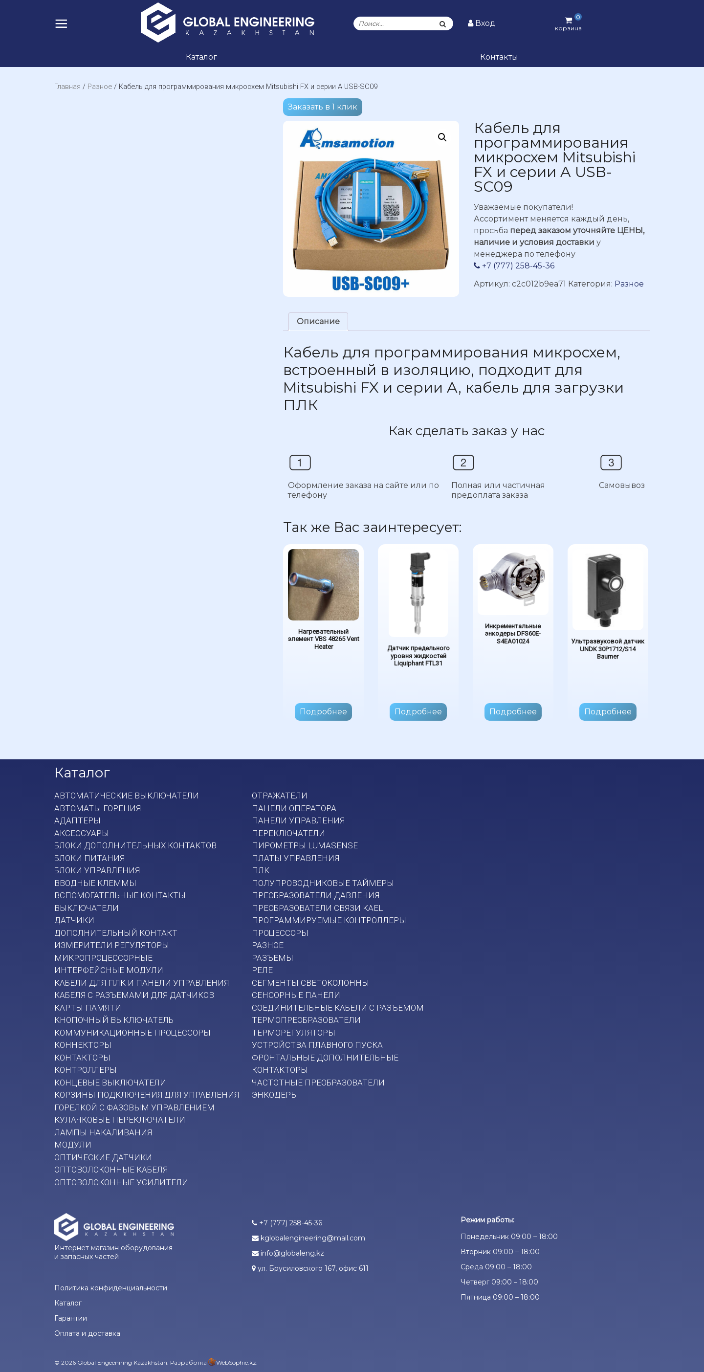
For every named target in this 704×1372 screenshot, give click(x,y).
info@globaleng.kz (288, 1253)
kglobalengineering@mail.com (308, 1238)
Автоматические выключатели (126, 795)
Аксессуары (81, 833)
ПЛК (260, 870)
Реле (262, 970)
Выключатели (86, 908)
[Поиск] (443, 23)
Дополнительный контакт (115, 933)
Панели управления (298, 820)
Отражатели (280, 795)
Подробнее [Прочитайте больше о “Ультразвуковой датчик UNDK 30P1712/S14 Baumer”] (608, 711)
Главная (67, 86)
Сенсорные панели (296, 995)
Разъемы (272, 958)
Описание (318, 321)
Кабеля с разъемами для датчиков (134, 995)
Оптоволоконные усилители (121, 1182)
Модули (72, 1145)
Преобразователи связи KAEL (317, 908)
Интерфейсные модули (108, 970)
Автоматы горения (97, 808)
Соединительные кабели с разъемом (338, 1008)
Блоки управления (97, 870)
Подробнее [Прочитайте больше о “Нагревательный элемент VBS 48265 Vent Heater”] (323, 711)
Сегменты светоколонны (310, 983)
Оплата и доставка (87, 1333)
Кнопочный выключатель (114, 1020)
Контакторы (82, 1057)
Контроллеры (85, 1070)
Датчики (74, 920)
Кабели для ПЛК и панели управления (141, 983)
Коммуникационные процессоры (132, 1033)
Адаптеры (77, 820)
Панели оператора (294, 808)
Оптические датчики (103, 1157)
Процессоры (280, 933)
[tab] (318, 321)
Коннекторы (82, 1045)
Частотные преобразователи (318, 1082)
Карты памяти (87, 1008)
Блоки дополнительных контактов (135, 845)
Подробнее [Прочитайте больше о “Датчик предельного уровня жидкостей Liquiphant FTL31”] (418, 711)
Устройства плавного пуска (317, 1045)
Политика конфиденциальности (110, 1287)
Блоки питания (89, 858)
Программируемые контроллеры (329, 920)
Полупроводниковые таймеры (323, 883)
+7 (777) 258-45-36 (514, 265)
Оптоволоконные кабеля (111, 1169)
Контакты (499, 57)
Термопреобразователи (306, 1020)
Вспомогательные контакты (120, 895)
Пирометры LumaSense (305, 845)
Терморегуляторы (293, 1033)
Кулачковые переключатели (119, 1120)
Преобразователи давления (315, 895)
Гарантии (70, 1318)
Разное (100, 86)
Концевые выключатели (110, 1082)
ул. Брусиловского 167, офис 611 (310, 1268)
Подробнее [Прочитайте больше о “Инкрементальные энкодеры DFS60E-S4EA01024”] (513, 711)
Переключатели (288, 833)
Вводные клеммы (95, 883)
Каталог (201, 57)
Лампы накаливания (103, 1132)
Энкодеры (275, 1095)
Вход (482, 23)
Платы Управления (295, 858)
